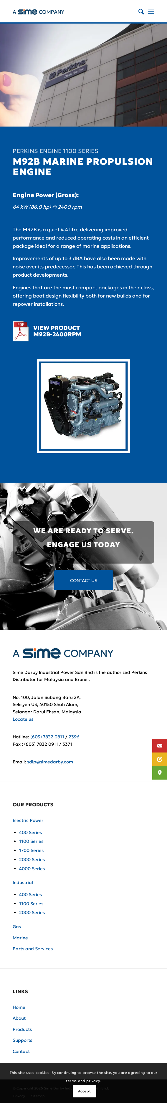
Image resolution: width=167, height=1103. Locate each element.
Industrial (23, 882)
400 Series (30, 832)
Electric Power (28, 820)
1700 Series (31, 850)
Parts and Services (33, 948)
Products (22, 1029)
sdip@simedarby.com (50, 762)
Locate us (23, 719)
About (19, 1018)
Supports (22, 1040)
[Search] (138, 12)
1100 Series (31, 841)
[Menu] (151, 12)
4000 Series (32, 868)
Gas (17, 926)
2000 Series (32, 859)
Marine (20, 938)
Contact (21, 1051)
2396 (74, 737)
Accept (84, 1091)
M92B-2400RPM (57, 334)
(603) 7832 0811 (47, 737)
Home (19, 1007)
